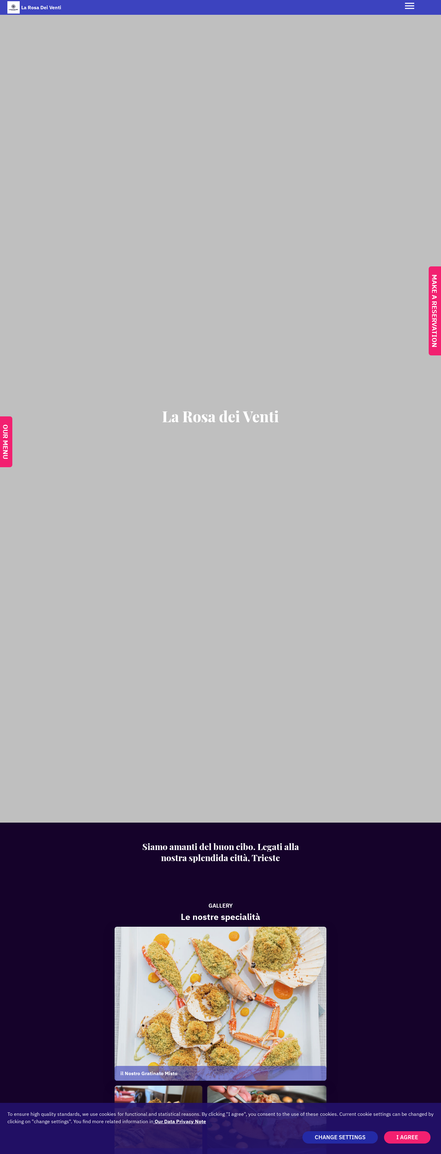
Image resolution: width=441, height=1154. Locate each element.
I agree (407, 1137)
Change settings (340, 1137)
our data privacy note (179, 1121)
